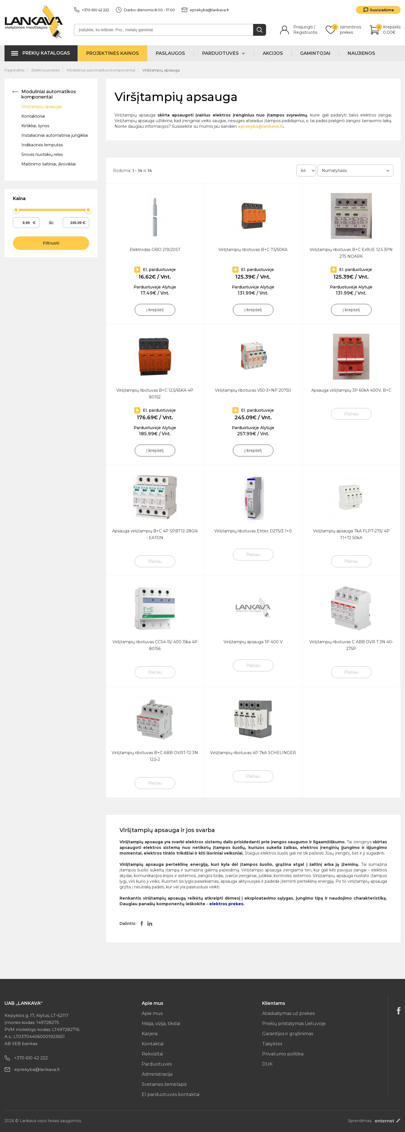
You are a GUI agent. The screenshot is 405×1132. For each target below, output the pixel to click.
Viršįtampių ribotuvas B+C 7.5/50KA (253, 249)
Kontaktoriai (33, 116)
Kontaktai (152, 1043)
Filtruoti (51, 243)
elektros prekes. (226, 903)
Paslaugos (170, 53)
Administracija (157, 1074)
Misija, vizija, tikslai (161, 1023)
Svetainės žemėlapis (164, 1084)
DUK (267, 1064)
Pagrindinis (14, 70)
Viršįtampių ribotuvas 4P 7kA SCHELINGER (253, 752)
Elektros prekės (46, 70)
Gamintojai (315, 53)
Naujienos (361, 53)
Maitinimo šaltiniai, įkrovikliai (48, 164)
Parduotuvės (157, 1064)
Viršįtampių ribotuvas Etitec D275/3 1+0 (253, 531)
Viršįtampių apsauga (161, 70)
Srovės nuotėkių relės (42, 154)
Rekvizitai (152, 1054)
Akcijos (273, 53)
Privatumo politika (282, 1054)
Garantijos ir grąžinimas (287, 1033)
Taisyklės (272, 1043)
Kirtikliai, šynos (35, 125)
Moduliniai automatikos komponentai (101, 70)
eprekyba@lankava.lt (205, 10)
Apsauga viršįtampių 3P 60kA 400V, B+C (351, 390)
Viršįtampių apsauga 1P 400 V (253, 641)
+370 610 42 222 (91, 9)
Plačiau (351, 413)
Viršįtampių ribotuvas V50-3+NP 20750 (253, 390)
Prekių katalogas (46, 53)
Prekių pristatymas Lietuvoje (294, 1023)
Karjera (150, 1033)
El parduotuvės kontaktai (170, 1094)
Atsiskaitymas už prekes (288, 1013)
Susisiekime (382, 10)
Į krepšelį (155, 309)
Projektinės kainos (112, 53)
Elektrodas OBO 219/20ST (155, 249)
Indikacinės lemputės (42, 144)
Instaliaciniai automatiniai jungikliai (54, 135)
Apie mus (152, 1013)
